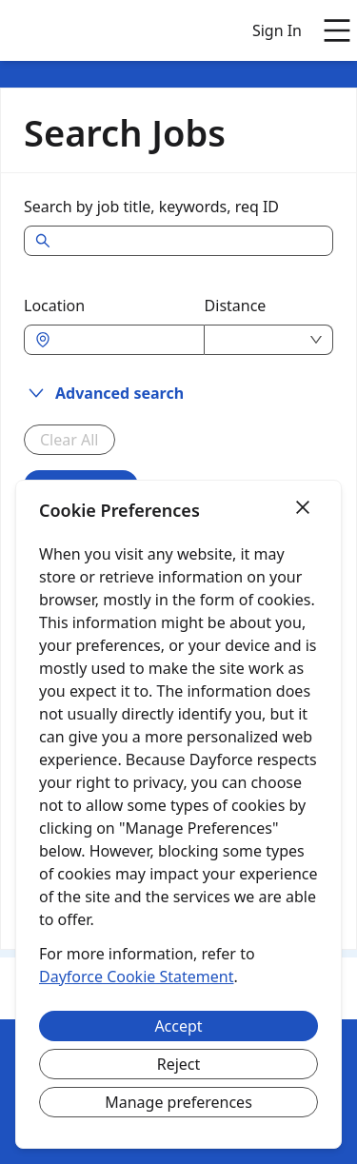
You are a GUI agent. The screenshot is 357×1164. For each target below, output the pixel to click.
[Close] (303, 508)
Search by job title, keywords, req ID (151, 206)
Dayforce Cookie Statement (136, 976)
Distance (236, 305)
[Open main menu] (337, 30)
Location (54, 305)
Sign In (277, 30)
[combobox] (123, 339)
